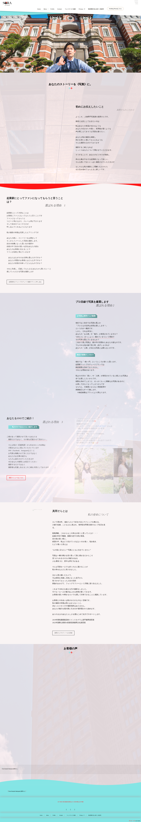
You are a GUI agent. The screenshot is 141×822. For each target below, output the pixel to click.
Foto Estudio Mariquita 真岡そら (10, 767)
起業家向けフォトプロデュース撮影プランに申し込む (25, 282)
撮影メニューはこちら (16, 478)
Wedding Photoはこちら (115, 8)
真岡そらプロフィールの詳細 (63, 633)
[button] (62, 69)
